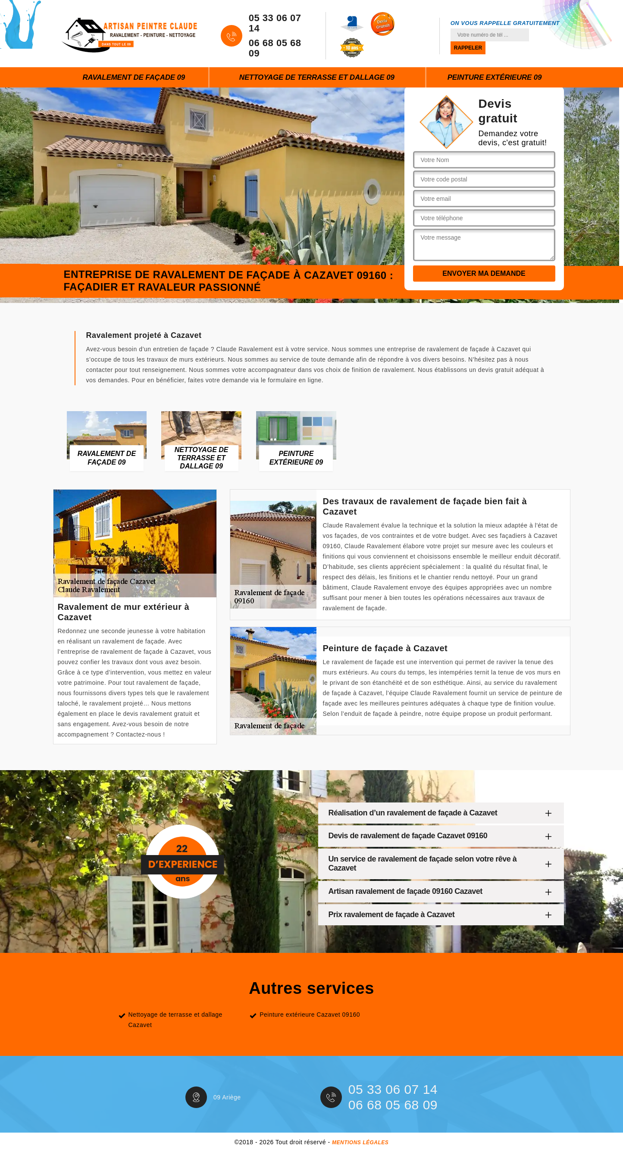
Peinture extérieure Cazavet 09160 (310, 1014)
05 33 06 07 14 (275, 23)
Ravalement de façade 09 (133, 77)
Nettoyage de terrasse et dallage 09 (316, 77)
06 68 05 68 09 (275, 48)
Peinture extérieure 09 (495, 77)
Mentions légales (360, 1143)
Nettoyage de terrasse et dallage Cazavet (175, 1019)
